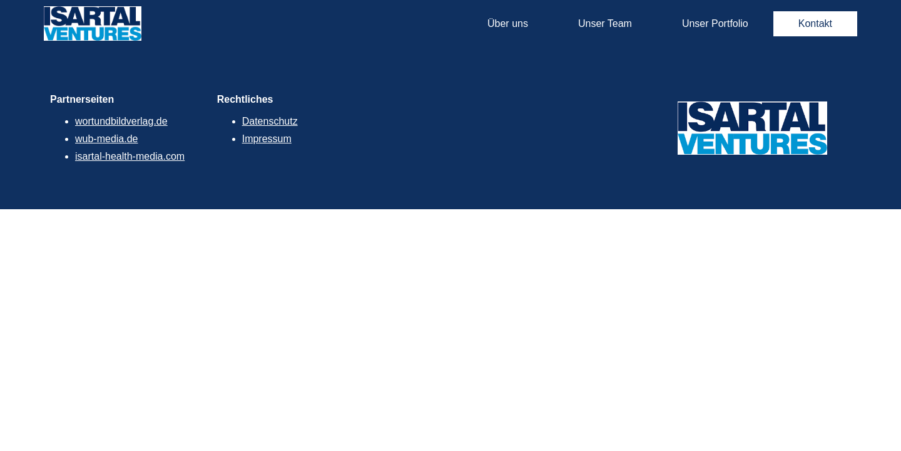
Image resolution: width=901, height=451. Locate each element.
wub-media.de (106, 138)
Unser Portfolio (715, 23)
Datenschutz (270, 121)
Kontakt (815, 23)
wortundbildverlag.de (121, 121)
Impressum (267, 138)
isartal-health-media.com (130, 156)
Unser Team (605, 23)
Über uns (507, 23)
